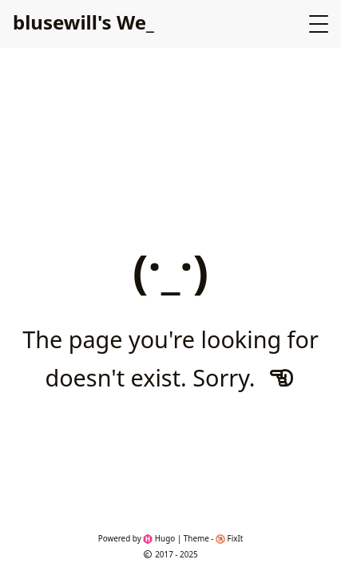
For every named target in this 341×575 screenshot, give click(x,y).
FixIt (229, 538)
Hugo (159, 538)
